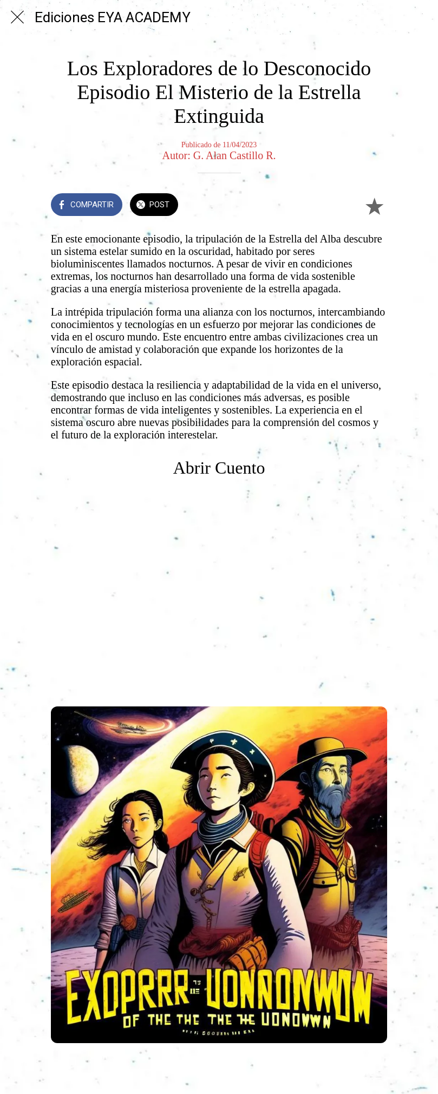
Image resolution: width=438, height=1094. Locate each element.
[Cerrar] (17, 17)
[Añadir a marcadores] (374, 206)
